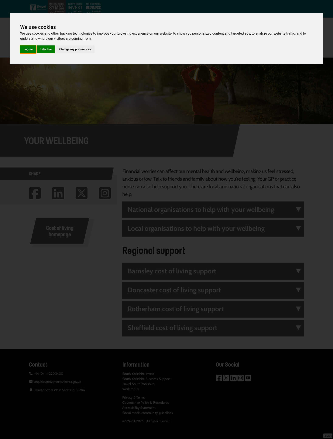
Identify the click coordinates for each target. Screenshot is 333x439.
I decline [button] (46, 49)
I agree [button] (28, 49)
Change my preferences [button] (75, 49)
